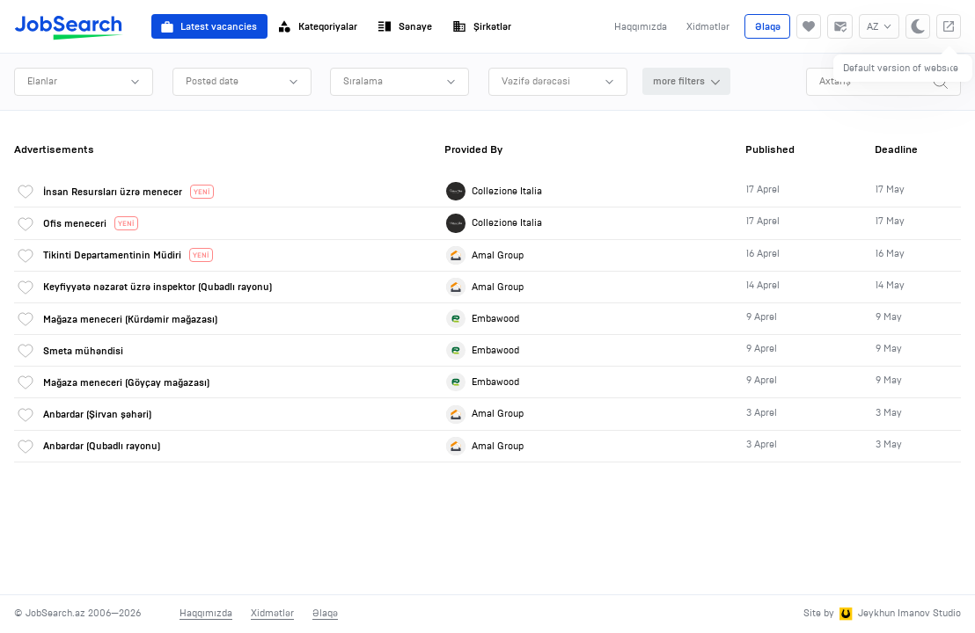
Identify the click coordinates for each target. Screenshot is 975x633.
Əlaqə (768, 26)
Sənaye (405, 26)
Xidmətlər (707, 26)
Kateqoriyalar (317, 26)
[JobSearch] (69, 26)
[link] (487, 191)
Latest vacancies (209, 26)
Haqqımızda (640, 26)
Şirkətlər (481, 26)
